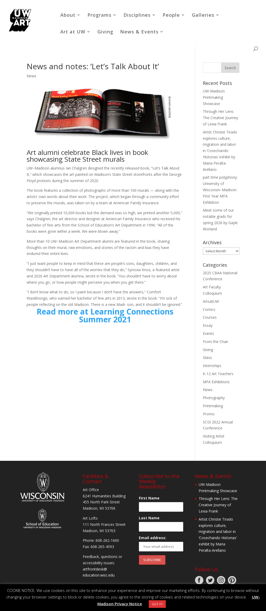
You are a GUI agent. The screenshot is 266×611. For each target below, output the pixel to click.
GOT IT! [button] (157, 604)
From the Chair (215, 341)
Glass (207, 357)
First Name (149, 498)
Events (208, 333)
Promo (209, 413)
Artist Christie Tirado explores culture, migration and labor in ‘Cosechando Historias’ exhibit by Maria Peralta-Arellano (220, 151)
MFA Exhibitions (216, 381)
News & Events (139, 32)
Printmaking (213, 405)
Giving (105, 32)
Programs (99, 15)
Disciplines (137, 15)
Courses (210, 317)
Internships (212, 365)
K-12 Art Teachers (218, 373)
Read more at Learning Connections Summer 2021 (105, 315)
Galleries (203, 15)
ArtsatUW (211, 301)
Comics (209, 309)
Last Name (149, 517)
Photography (214, 397)
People (171, 15)
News (31, 75)
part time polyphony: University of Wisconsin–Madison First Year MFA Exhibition (220, 190)
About (67, 15)
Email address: (152, 537)
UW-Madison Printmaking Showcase (214, 97)
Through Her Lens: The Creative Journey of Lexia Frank (220, 117)
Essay (207, 325)
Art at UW (72, 32)
